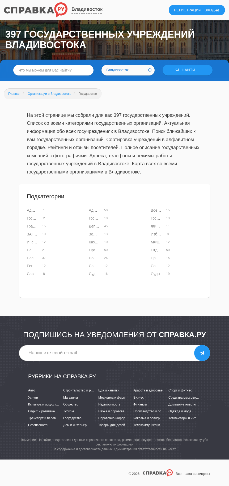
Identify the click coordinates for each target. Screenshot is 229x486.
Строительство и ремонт (81, 391)
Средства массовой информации (193, 397)
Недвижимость (109, 404)
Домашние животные (184, 404)
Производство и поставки (152, 411)
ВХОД (212, 10)
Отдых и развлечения (44, 411)
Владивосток (87, 9)
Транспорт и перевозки (45, 418)
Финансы (140, 404)
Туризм (68, 411)
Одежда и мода (179, 411)
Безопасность (38, 425)
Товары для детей (111, 425)
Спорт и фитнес (180, 391)
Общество (70, 404)
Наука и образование (114, 411)
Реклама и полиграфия (150, 418)
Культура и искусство (44, 404)
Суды (155, 274)
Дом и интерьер (75, 425)
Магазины (70, 397)
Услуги (33, 397)
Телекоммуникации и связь (153, 425)
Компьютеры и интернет (186, 418)
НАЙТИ (186, 70)
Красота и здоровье (148, 391)
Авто (31, 391)
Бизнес (138, 397)
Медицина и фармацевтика (118, 397)
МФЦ (155, 242)
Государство (72, 418)
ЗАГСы (33, 234)
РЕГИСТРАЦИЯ (187, 10)
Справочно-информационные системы (127, 418)
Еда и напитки (108, 391)
